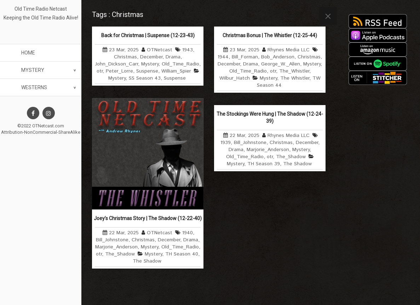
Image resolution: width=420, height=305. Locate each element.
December (151, 57)
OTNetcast (159, 49)
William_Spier (176, 71)
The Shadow (147, 261)
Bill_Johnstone (112, 239)
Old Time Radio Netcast (41, 9)
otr (100, 71)
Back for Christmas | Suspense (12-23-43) (148, 35)
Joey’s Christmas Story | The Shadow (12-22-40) (148, 218)
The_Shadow (120, 254)
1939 (225, 142)
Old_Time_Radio (180, 64)
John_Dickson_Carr (116, 64)
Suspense (147, 71)
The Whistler (294, 78)
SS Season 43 (145, 78)
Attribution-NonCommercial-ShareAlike (40, 132)
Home (28, 53)
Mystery (32, 70)
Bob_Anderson (277, 57)
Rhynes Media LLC (288, 49)
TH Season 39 (263, 163)
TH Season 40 (181, 254)
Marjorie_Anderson (116, 247)
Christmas (125, 57)
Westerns (34, 87)
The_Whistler (294, 71)
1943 (187, 49)
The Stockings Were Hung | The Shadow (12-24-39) (270, 117)
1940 (187, 232)
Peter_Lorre (119, 71)
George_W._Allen (280, 64)
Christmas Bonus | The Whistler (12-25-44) (270, 35)
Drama (173, 57)
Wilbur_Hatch (234, 78)
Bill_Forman (245, 57)
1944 (223, 57)
